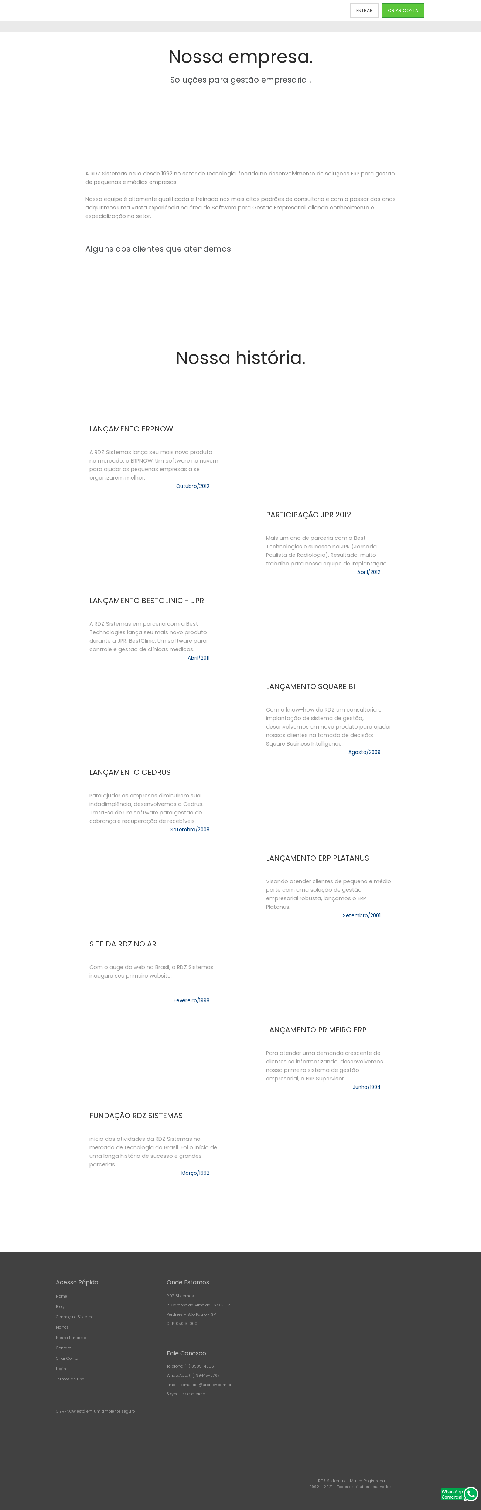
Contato (63, 1348)
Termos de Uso (70, 1379)
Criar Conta (67, 1358)
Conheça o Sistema (75, 1317)
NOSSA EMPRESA (263, 10)
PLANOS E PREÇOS (214, 10)
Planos (62, 1327)
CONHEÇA (170, 10)
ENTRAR (364, 10)
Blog (60, 1306)
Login (61, 1369)
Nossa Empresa (71, 1338)
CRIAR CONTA (403, 10)
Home (61, 1296)
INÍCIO (141, 10)
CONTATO (327, 10)
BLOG (299, 10)
